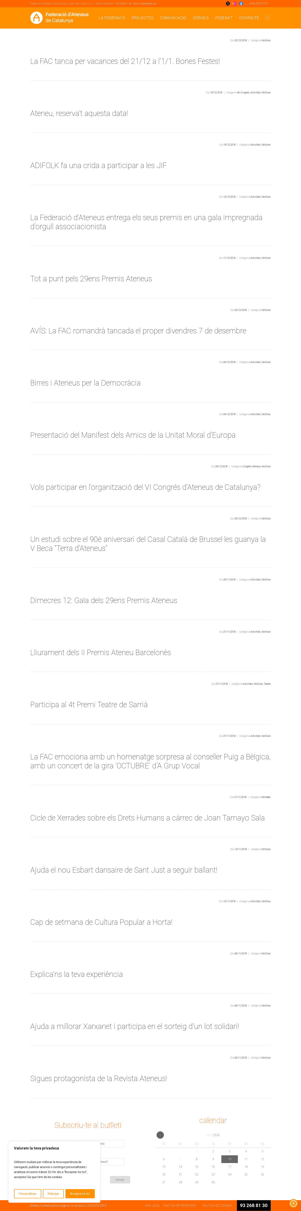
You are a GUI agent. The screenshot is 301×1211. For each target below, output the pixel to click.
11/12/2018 (229, 257)
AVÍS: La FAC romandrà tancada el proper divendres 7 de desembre (138, 331)
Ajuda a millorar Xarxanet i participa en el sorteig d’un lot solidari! (134, 1026)
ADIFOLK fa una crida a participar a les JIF (98, 165)
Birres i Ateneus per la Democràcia (85, 383)
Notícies (266, 40)
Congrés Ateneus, (251, 466)
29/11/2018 (229, 579)
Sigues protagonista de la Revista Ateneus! (98, 1078)
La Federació (112, 17)
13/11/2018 (229, 901)
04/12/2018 (229, 362)
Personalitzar (28, 1193)
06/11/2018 (241, 953)
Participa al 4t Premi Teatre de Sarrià (89, 704)
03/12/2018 (241, 518)
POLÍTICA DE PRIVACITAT (179, 1205)
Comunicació (173, 17)
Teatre (267, 683)
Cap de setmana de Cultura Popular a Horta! (101, 922)
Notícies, (258, 683)
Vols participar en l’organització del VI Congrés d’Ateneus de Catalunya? (145, 487)
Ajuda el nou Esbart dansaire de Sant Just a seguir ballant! (123, 870)
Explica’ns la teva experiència (76, 974)
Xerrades (266, 797)
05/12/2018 (241, 310)
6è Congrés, (243, 92)
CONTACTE (249, 17)
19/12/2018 (216, 92)
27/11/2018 (229, 631)
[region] (54, 1172)
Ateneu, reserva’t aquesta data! (79, 113)
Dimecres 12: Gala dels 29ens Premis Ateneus (103, 600)
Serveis (201, 17)
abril (213, 1135)
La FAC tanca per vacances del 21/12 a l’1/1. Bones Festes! (125, 61)
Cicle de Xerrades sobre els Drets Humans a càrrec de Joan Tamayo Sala (147, 818)
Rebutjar (53, 1193)
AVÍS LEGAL (152, 1205)
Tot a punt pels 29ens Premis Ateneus (91, 278)
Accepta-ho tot (80, 1193)
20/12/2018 (241, 40)
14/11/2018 (241, 849)
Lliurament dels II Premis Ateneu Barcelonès (100, 652)
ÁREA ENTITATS (258, 3)
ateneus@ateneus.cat (145, 3)
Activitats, (255, 92)
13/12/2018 (229, 196)
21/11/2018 (240, 797)
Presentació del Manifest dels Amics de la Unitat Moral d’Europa (133, 435)
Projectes (142, 17)
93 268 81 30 (123, 3)
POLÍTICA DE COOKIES (217, 1205)
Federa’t (224, 17)
